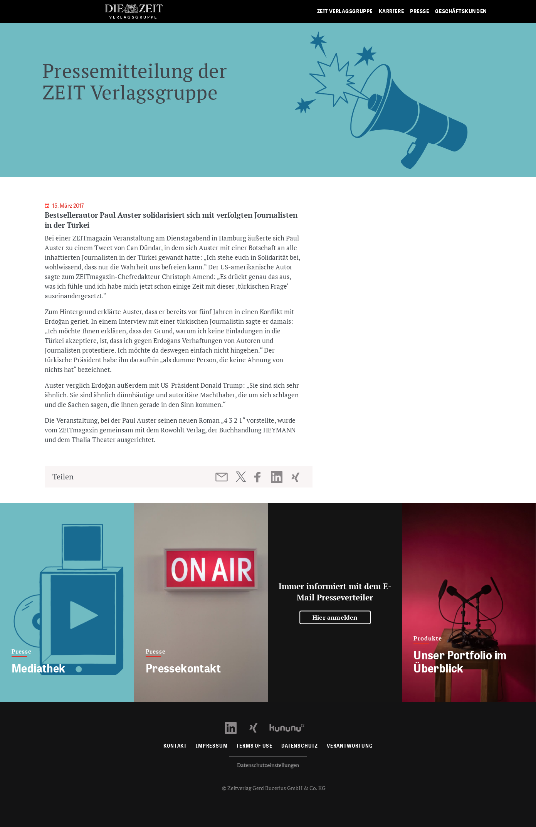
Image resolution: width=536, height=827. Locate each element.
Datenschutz (299, 746)
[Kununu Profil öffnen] (290, 727)
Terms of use (254, 746)
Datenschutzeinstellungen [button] (268, 765)
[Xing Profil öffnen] (258, 727)
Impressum (211, 746)
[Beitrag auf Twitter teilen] (240, 477)
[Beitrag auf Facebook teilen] (261, 477)
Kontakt (175, 746)
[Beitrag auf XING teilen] (296, 477)
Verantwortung (350, 746)
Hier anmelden (335, 617)
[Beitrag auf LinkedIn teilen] (277, 477)
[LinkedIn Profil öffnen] (235, 727)
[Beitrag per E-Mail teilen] (222, 477)
